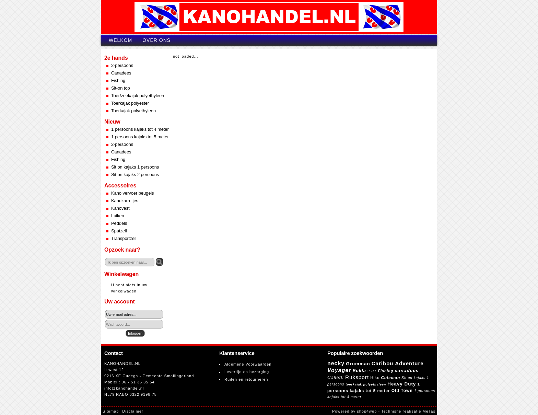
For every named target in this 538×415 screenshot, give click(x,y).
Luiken (117, 215)
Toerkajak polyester (130, 103)
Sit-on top (120, 88)
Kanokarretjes (124, 200)
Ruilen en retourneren (246, 379)
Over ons (156, 40)
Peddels (119, 223)
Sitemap (111, 411)
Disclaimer (132, 411)
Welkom (120, 40)
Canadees (121, 73)
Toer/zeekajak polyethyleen (137, 95)
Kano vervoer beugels (132, 193)
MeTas (429, 411)
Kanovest (120, 208)
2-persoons (122, 65)
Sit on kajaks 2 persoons (135, 174)
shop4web (367, 411)
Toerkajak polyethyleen (133, 110)
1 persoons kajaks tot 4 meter (140, 129)
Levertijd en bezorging (246, 372)
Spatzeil (119, 230)
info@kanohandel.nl (124, 388)
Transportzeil (123, 238)
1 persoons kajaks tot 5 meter (140, 136)
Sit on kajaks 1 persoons (135, 167)
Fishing (118, 80)
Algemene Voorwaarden (247, 364)
